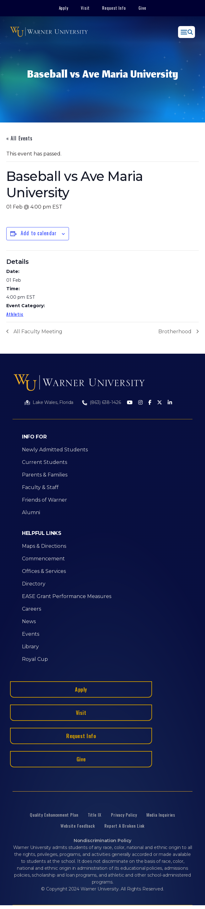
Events (30, 634)
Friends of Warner (44, 500)
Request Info (114, 8)
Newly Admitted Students (55, 450)
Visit (85, 8)
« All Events (19, 138)
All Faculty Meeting (37, 332)
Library (30, 647)
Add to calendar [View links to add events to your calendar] (39, 233)
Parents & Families (44, 475)
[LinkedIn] (170, 403)
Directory (33, 584)
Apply (64, 8)
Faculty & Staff (40, 487)
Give (142, 8)
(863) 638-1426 (105, 402)
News (29, 621)
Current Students (44, 462)
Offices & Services (44, 571)
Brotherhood (175, 332)
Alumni (31, 512)
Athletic (15, 314)
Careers (31, 609)
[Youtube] (130, 403)
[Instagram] (140, 403)
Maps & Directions (44, 546)
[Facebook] (149, 403)
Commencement (43, 559)
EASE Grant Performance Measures (66, 596)
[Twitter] (159, 403)
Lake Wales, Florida (53, 402)
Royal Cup (35, 659)
